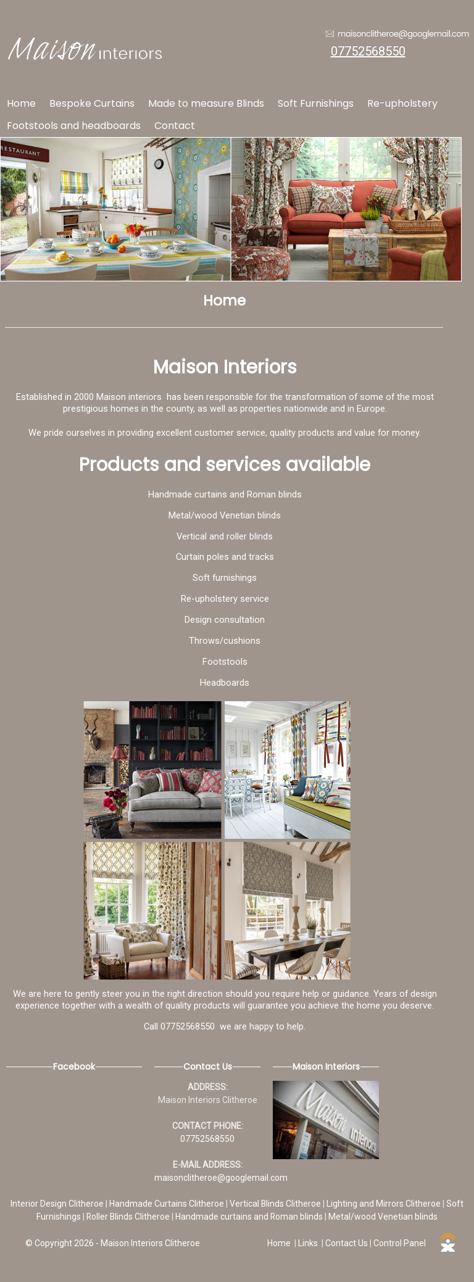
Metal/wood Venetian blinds (383, 1217)
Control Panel (399, 1243)
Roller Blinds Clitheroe (129, 1217)
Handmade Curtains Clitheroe (167, 1204)
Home (21, 103)
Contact (174, 126)
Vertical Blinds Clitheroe (276, 1204)
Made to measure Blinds (206, 103)
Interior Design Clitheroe (58, 1204)
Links (308, 1243)
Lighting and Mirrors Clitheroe (384, 1204)
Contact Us (346, 1243)
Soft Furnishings (316, 103)
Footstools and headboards (74, 126)
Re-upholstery (402, 103)
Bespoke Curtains (92, 103)
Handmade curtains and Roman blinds (250, 1217)
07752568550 (368, 51)
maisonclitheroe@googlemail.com (221, 1178)
